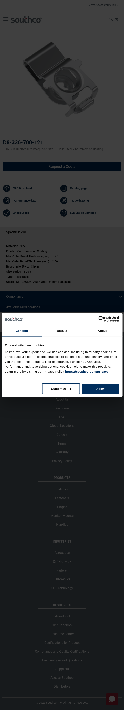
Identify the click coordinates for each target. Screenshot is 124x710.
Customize (61, 388)
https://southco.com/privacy (87, 371)
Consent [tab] (22, 330)
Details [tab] (62, 330)
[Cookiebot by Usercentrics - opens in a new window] (101, 319)
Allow (100, 388)
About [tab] (102, 330)
